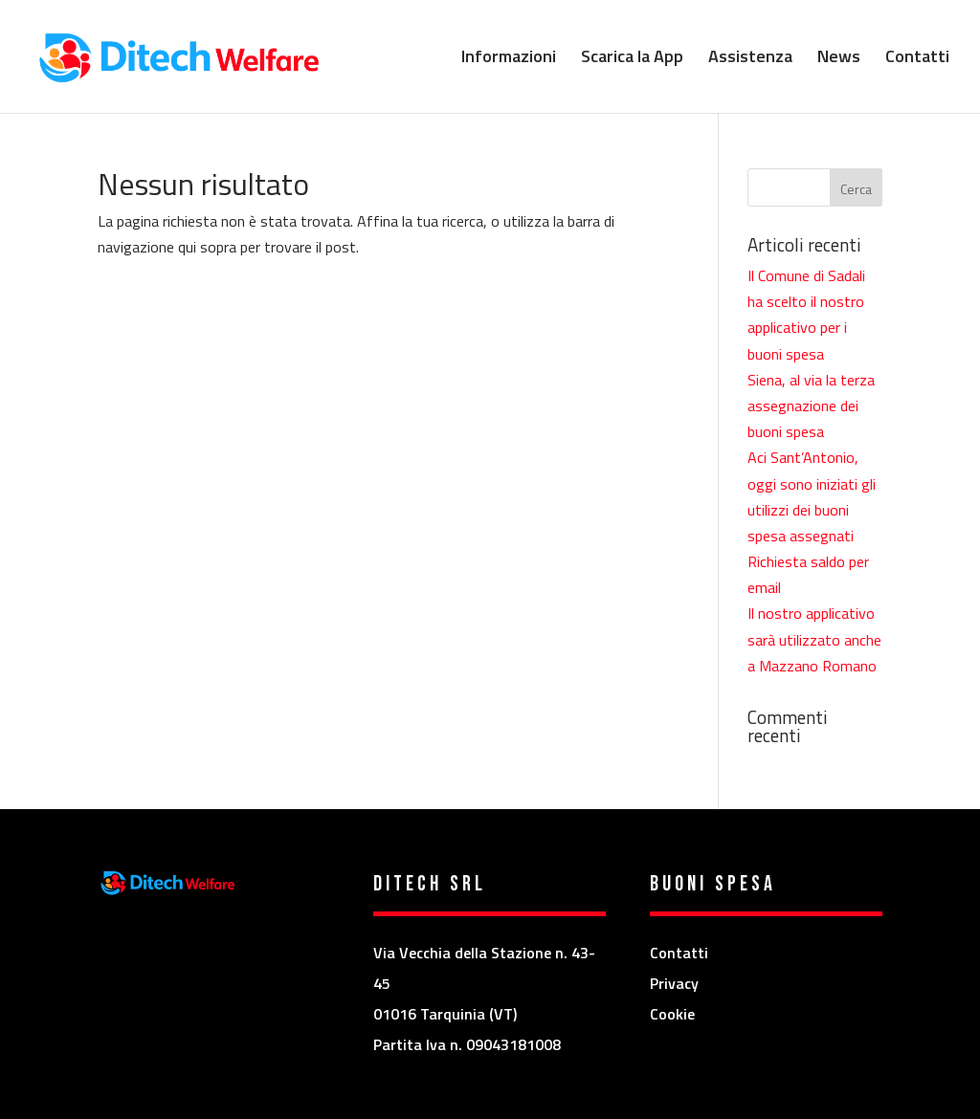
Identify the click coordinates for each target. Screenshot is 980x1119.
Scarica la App (632, 59)
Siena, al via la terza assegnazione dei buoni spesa (811, 405)
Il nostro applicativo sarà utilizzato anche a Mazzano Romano (814, 639)
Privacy (674, 983)
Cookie (672, 1013)
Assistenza (750, 59)
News (838, 59)
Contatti (917, 59)
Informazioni (508, 59)
